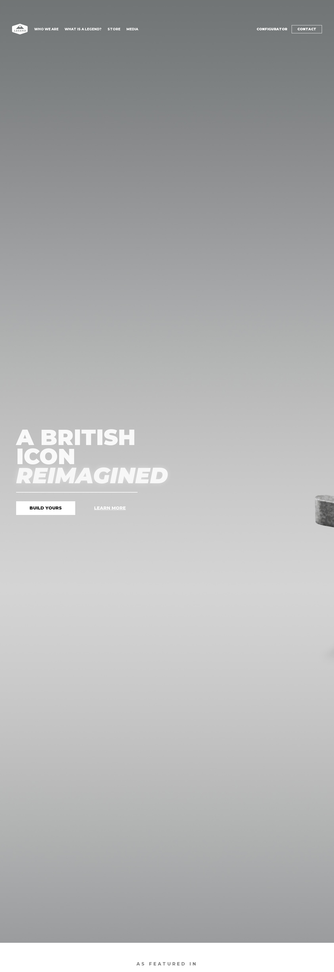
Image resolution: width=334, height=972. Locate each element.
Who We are (46, 29)
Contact (306, 29)
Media (132, 29)
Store (114, 29)
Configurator (272, 29)
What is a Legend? (83, 29)
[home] (20, 29)
